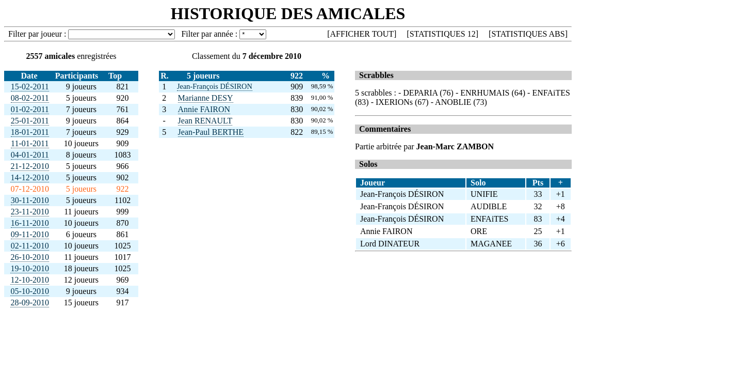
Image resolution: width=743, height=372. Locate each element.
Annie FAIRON (204, 109)
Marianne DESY (205, 98)
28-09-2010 (29, 302)
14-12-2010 (29, 177)
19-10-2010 (29, 268)
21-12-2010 (29, 166)
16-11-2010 (30, 223)
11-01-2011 (30, 143)
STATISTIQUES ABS (527, 33)
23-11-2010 (30, 211)
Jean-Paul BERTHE (211, 132)
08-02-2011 (30, 98)
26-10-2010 (29, 257)
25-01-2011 (30, 120)
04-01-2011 (30, 154)
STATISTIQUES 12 (443, 33)
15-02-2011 (30, 86)
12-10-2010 (29, 279)
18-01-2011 (30, 132)
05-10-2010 (29, 291)
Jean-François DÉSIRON (214, 86)
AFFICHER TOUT (362, 33)
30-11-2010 (30, 200)
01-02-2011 (30, 109)
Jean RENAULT (205, 120)
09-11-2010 (30, 234)
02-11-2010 (30, 245)
